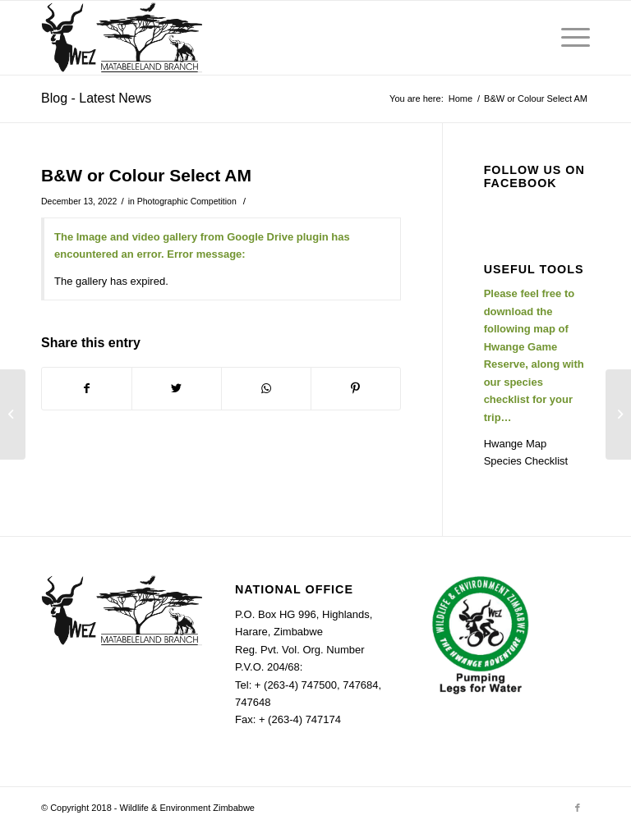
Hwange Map (515, 443)
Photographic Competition (187, 201)
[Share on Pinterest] (355, 389)
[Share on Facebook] (86, 389)
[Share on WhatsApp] (266, 389)
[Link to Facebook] (577, 807)
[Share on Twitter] (176, 389)
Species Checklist (526, 461)
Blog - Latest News (96, 98)
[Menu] (567, 38)
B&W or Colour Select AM (146, 175)
